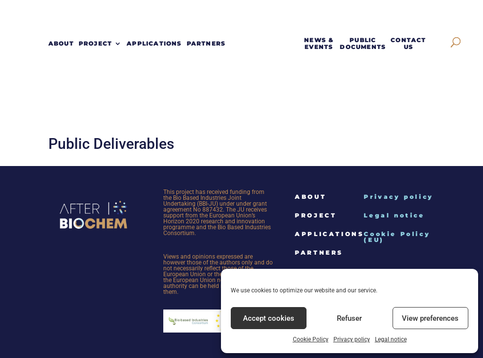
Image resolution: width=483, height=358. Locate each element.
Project (95, 43)
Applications (154, 43)
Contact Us (408, 43)
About (61, 43)
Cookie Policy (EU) (397, 236)
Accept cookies (268, 318)
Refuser (349, 318)
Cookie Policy (311, 339)
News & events (318, 43)
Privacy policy (351, 339)
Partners (206, 43)
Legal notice (391, 339)
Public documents (363, 43)
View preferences (430, 318)
